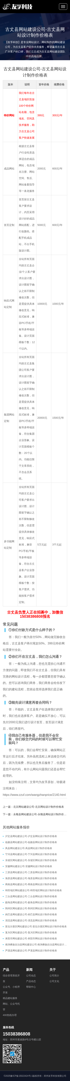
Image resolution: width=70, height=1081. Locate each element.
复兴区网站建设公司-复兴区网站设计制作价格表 (31, 932)
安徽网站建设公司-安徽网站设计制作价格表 (28, 866)
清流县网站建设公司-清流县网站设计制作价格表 (31, 920)
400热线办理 (10, 1015)
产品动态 (31, 981)
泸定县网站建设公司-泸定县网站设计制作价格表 (31, 836)
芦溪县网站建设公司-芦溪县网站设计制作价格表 (31, 950)
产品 (6, 970)
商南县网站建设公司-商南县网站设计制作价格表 (31, 884)
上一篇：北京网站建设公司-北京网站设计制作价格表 (33, 806)
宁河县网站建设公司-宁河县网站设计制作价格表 (31, 854)
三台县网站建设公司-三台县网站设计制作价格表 (31, 896)
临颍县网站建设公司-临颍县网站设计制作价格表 (31, 842)
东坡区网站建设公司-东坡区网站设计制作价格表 (31, 860)
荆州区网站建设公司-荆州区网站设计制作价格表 (31, 908)
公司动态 (31, 975)
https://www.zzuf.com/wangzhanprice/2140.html (34, 794)
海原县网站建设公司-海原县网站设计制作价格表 (31, 878)
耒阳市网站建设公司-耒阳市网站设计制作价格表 (31, 938)
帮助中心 (31, 986)
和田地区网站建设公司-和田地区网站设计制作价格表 (33, 890)
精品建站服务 (10, 998)
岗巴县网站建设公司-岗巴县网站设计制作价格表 (31, 914)
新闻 (29, 970)
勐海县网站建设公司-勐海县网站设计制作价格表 (31, 902)
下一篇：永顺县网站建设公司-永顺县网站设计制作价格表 (35, 814)
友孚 (45, 782)
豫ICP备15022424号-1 (21, 1076)
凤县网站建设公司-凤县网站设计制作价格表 (28, 848)
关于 (52, 970)
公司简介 (54, 975)
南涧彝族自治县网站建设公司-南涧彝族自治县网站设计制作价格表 (36, 944)
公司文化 (54, 981)
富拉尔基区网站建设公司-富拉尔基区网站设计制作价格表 (36, 926)
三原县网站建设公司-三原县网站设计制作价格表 (31, 872)
